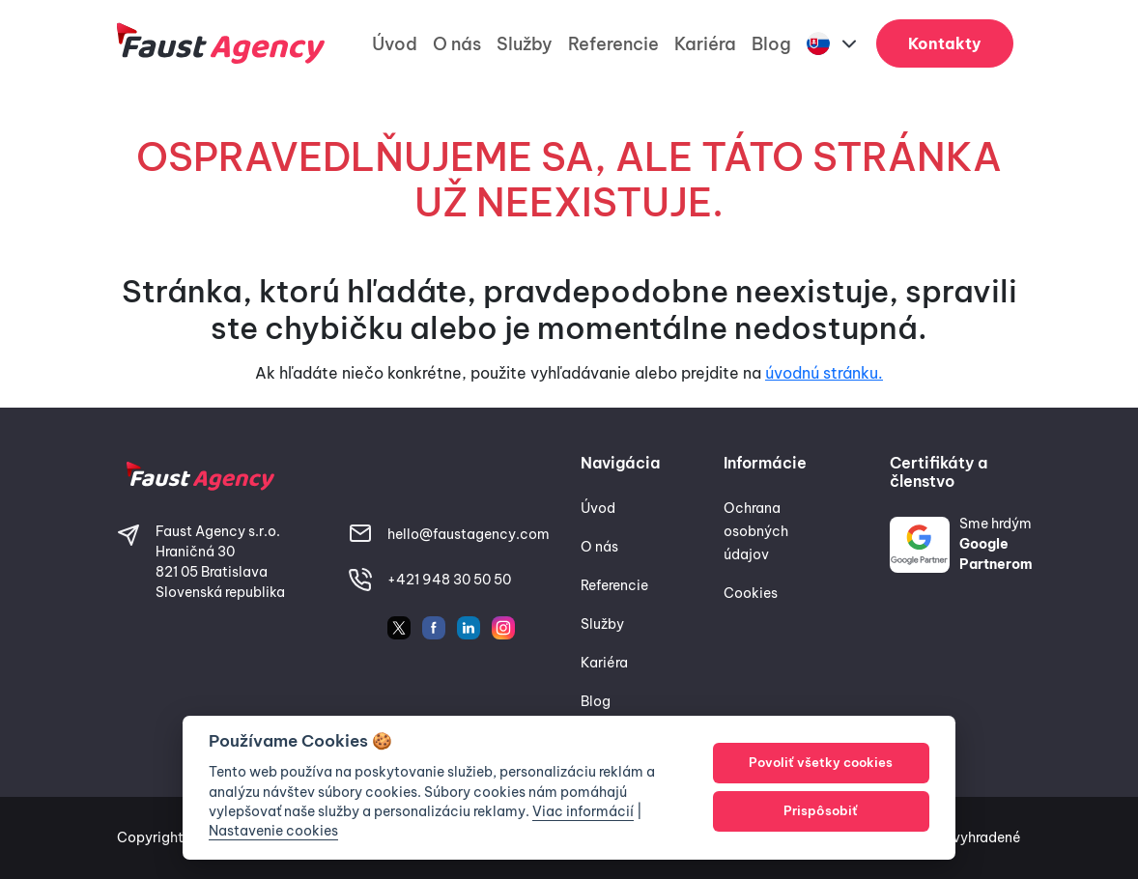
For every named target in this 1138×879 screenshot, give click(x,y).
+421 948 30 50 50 (449, 579)
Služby (525, 44)
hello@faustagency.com (468, 534)
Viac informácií (583, 811)
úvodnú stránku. (824, 373)
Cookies (751, 593)
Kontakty (945, 43)
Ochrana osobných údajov (756, 531)
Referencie (613, 44)
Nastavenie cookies (273, 830)
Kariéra (705, 44)
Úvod (394, 44)
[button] (834, 44)
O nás (457, 44)
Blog (771, 44)
